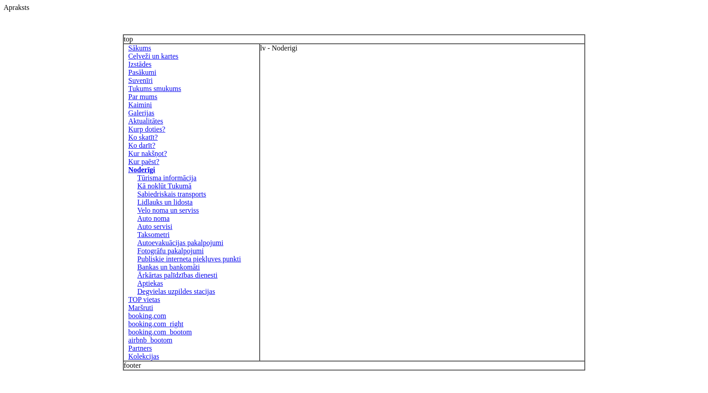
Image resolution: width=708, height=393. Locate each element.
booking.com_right (155, 324)
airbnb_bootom (150, 340)
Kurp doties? (146, 129)
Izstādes (140, 64)
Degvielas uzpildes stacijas (176, 291)
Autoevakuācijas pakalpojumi (180, 243)
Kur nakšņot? (147, 153)
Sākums (139, 48)
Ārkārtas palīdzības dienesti (177, 275)
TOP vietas (144, 299)
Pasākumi (142, 72)
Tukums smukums (154, 88)
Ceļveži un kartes (153, 56)
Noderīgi (141, 170)
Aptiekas (150, 283)
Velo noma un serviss (168, 210)
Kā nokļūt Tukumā (164, 186)
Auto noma (153, 218)
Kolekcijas (143, 356)
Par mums (142, 97)
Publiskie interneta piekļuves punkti (189, 259)
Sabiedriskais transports (171, 194)
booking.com (147, 316)
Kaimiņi (140, 105)
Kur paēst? (143, 161)
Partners (140, 348)
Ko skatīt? (143, 137)
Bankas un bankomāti (168, 267)
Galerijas (141, 113)
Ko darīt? (141, 145)
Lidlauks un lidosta (165, 202)
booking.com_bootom (160, 332)
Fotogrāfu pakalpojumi (170, 251)
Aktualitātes (145, 121)
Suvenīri (140, 80)
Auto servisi (154, 226)
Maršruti (140, 307)
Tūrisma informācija (166, 178)
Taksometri (153, 234)
